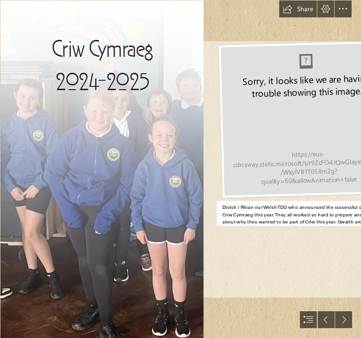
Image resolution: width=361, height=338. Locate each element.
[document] (180, 169)
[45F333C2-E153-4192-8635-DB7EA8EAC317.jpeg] (101, 169)
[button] (298, 8)
